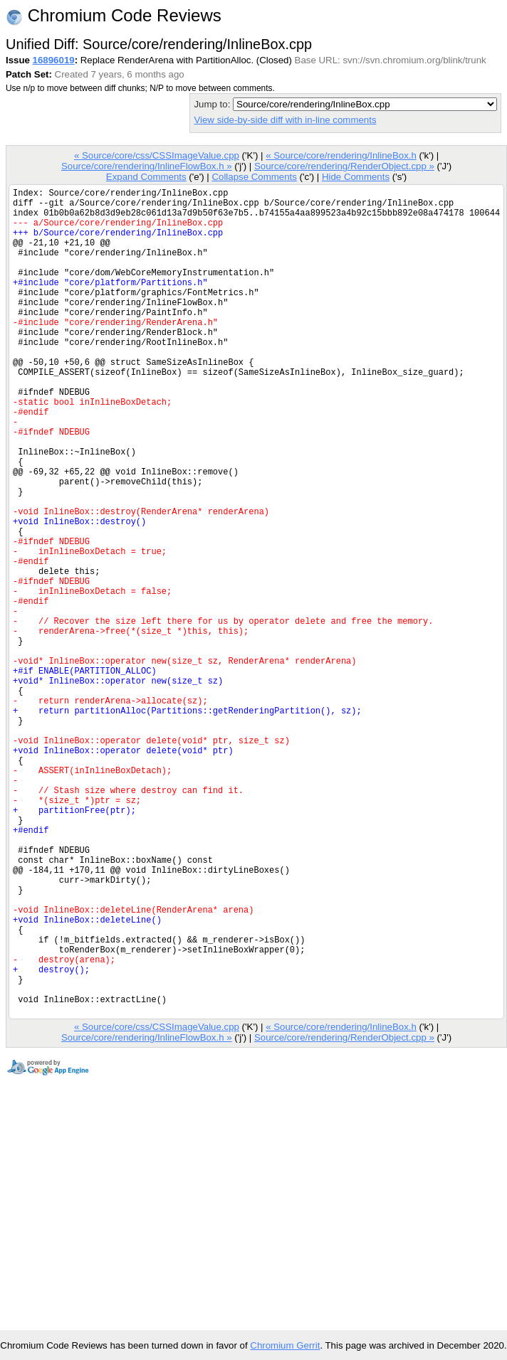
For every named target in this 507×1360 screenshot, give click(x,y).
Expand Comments (146, 176)
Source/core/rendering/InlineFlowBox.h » (146, 166)
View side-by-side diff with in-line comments (285, 120)
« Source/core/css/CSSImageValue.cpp (156, 155)
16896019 (54, 60)
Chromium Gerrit (285, 1345)
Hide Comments (356, 176)
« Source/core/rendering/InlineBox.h (341, 155)
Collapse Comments (253, 176)
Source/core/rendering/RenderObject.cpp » (344, 166)
